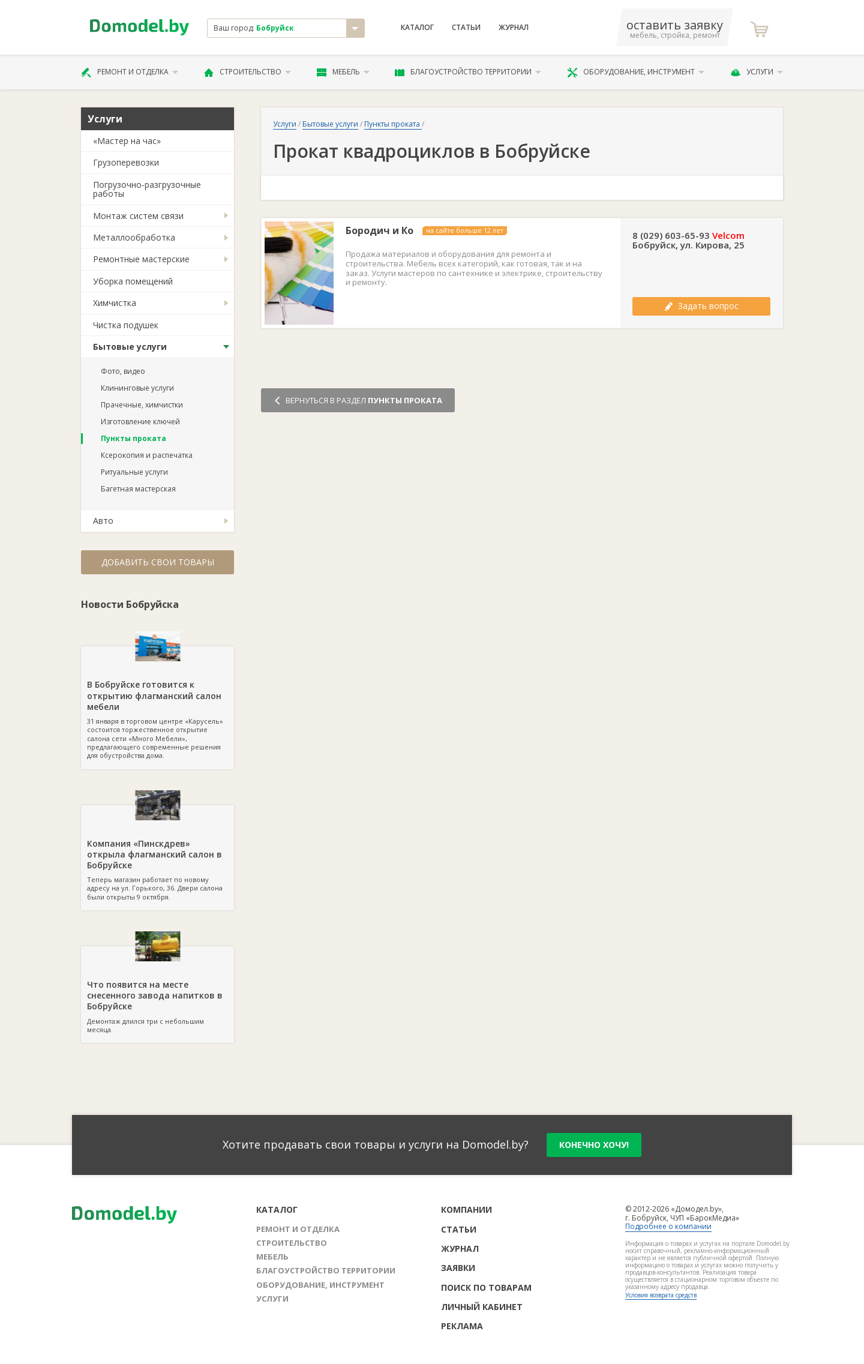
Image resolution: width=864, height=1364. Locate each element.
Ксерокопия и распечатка (147, 455)
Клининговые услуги (137, 388)
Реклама (462, 1325)
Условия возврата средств (661, 1295)
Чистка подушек (125, 325)
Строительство (247, 72)
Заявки (458, 1267)
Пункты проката (133, 438)
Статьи (466, 27)
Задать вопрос (701, 305)
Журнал (514, 27)
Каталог (417, 27)
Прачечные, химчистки (142, 405)
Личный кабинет (482, 1306)
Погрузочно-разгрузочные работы (147, 189)
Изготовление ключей (140, 421)
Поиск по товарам (486, 1287)
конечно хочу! (594, 1144)
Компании (466, 1209)
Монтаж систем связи (138, 215)
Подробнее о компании (668, 1226)
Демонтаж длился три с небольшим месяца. (157, 990)
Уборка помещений (133, 281)
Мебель (343, 72)
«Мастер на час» (127, 140)
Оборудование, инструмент (635, 72)
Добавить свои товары (157, 562)
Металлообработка (134, 237)
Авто (103, 520)
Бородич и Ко (379, 230)
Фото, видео (123, 371)
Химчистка (114, 302)
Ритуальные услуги (134, 472)
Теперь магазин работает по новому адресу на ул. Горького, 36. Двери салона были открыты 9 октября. (157, 853)
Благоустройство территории (468, 72)
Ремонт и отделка (129, 72)
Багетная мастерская (138, 489)
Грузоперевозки (126, 162)
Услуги (756, 72)
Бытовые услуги (130, 346)
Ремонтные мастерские (141, 259)
